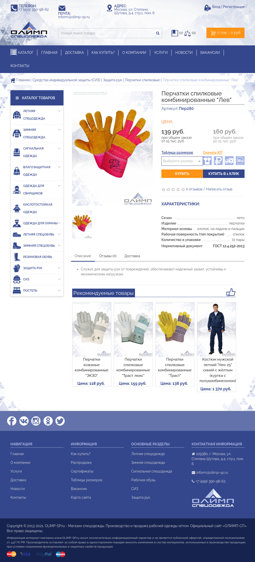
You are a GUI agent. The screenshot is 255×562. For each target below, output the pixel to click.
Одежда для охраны (36, 223)
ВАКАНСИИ (210, 53)
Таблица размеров (177, 153)
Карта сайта (81, 497)
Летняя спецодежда (36, 113)
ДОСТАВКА (74, 53)
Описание (83, 256)
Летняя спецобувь (36, 234)
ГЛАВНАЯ (49, 53)
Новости (17, 489)
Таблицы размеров (86, 480)
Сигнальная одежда (36, 151)
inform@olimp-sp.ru (76, 17)
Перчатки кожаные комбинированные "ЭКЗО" (92, 367)
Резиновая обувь (32, 256)
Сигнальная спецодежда (151, 471)
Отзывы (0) (107, 256)
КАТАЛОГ (21, 52)
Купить (182, 174)
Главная (20, 80)
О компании (20, 463)
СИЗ (36, 279)
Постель (36, 290)
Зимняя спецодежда (36, 132)
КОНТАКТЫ (19, 66)
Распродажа (81, 463)
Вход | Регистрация (228, 7)
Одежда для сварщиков (36, 188)
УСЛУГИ (161, 53)
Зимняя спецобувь (36, 245)
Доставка (132, 256)
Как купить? (81, 454)
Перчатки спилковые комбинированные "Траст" (175, 367)
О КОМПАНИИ (134, 53)
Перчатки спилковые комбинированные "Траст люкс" (133, 367)
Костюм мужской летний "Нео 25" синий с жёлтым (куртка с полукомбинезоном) (218, 370)
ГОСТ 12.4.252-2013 (229, 246)
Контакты (18, 497)
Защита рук (112, 80)
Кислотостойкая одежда (32, 208)
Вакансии (79, 489)
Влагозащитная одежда (36, 169)
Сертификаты (82, 471)
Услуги (16, 471)
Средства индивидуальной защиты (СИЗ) (66, 80)
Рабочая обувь (143, 480)
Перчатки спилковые (142, 80)
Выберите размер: (178, 161)
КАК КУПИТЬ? (103, 53)
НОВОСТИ (183, 53)
